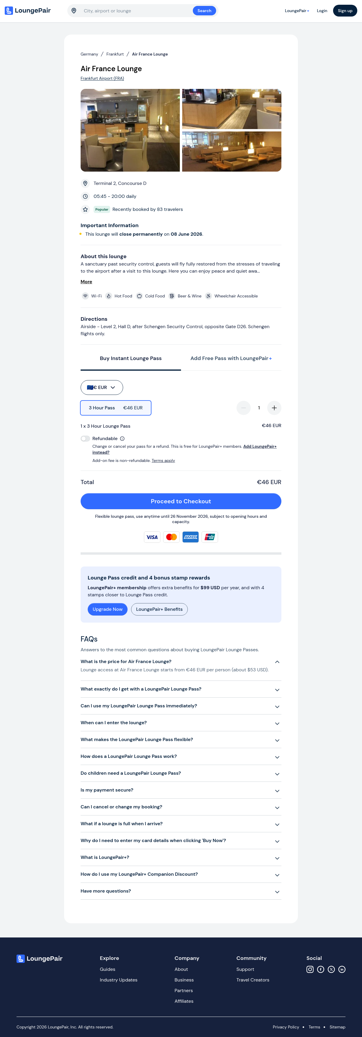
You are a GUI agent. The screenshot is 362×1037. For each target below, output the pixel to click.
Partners (184, 990)
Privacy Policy (286, 1027)
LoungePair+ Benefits (159, 609)
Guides (107, 969)
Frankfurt (115, 54)
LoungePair (298, 11)
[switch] (85, 439)
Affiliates (184, 1001)
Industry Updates (118, 980)
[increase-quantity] (274, 408)
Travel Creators (253, 980)
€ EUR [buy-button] (101, 387)
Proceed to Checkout (212, 501)
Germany (89, 54)
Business (184, 980)
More (86, 282)
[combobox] (138, 10)
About (181, 969)
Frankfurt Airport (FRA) (102, 78)
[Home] (33, 10)
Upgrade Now (108, 609)
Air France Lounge (150, 54)
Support (245, 969)
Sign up (345, 10)
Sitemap (337, 1027)
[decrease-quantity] (244, 408)
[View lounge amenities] (182, 295)
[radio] (116, 408)
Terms (314, 1027)
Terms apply (163, 460)
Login (322, 10)
